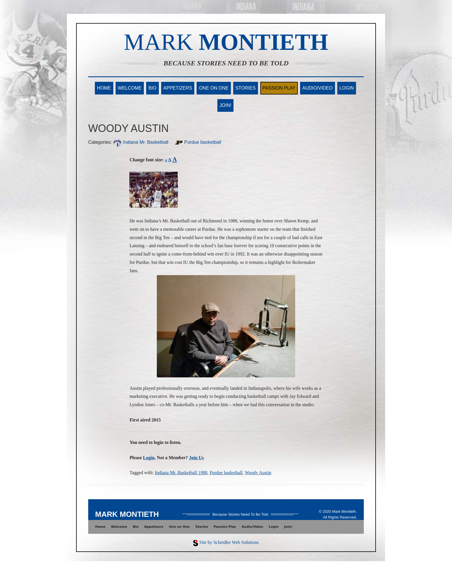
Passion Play (279, 88)
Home (104, 88)
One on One (213, 88)
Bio (152, 88)
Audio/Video (317, 88)
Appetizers (177, 88)
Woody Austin (258, 472)
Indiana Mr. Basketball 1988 (181, 472)
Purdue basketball (197, 142)
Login (347, 88)
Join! (225, 105)
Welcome (130, 88)
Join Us (196, 457)
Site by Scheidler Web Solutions (229, 542)
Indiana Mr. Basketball (140, 142)
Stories (246, 88)
